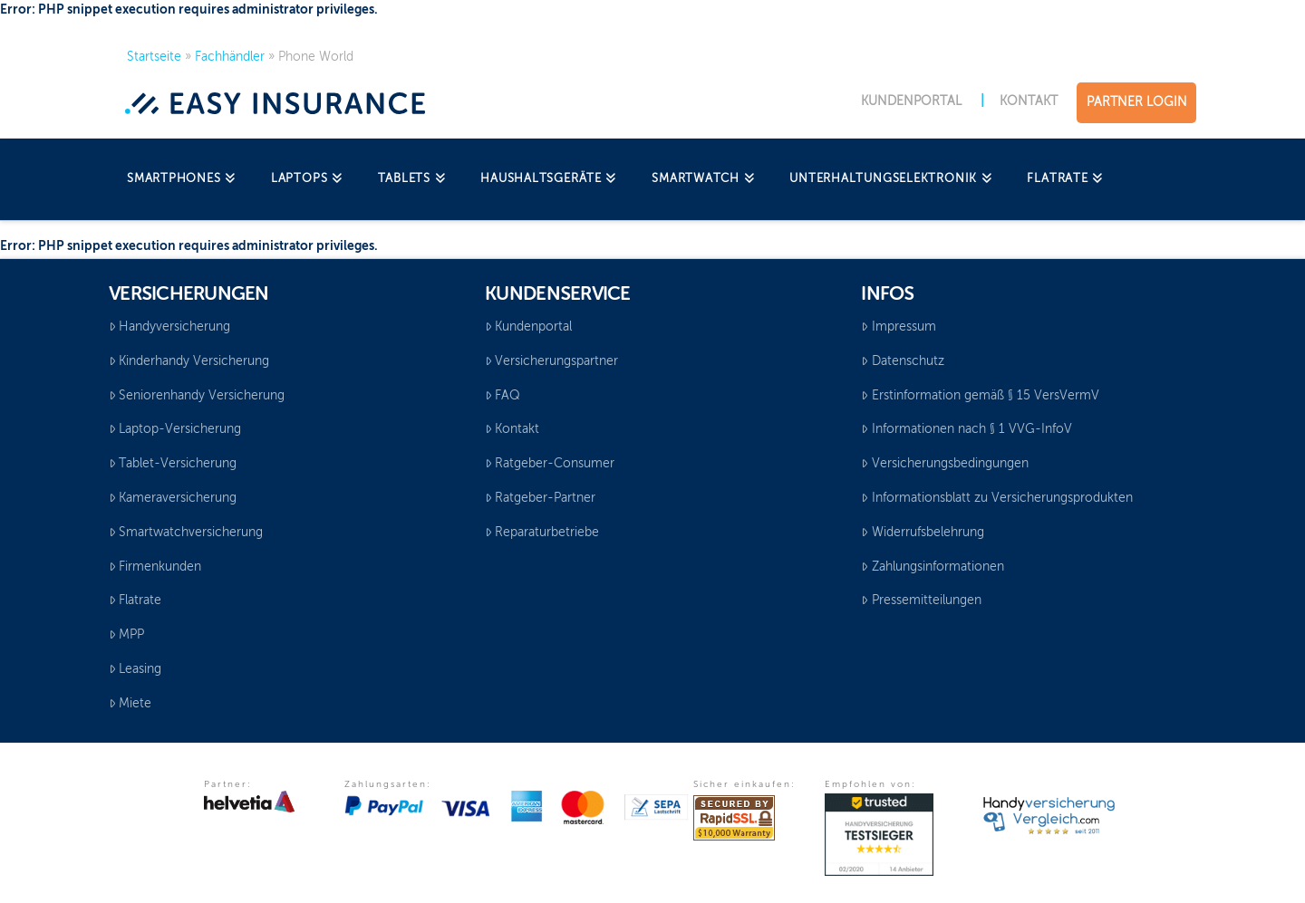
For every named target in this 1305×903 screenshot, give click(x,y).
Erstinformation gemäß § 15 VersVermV (979, 395)
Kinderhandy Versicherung (189, 361)
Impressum (898, 327)
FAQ (502, 395)
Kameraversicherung (173, 498)
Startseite (154, 57)
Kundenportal (528, 327)
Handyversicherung (169, 327)
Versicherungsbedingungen (944, 463)
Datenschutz (902, 361)
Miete (130, 703)
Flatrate (135, 600)
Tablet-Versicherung (173, 463)
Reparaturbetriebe (542, 532)
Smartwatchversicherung (186, 532)
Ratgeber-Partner (540, 498)
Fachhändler (230, 57)
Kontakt (512, 429)
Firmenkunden (155, 567)
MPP (126, 635)
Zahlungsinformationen (932, 567)
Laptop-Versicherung (175, 429)
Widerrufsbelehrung (922, 532)
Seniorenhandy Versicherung (197, 395)
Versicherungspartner (551, 361)
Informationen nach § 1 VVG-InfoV (966, 429)
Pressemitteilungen (921, 600)
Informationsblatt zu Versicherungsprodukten (996, 498)
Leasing (135, 669)
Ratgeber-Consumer (549, 463)
